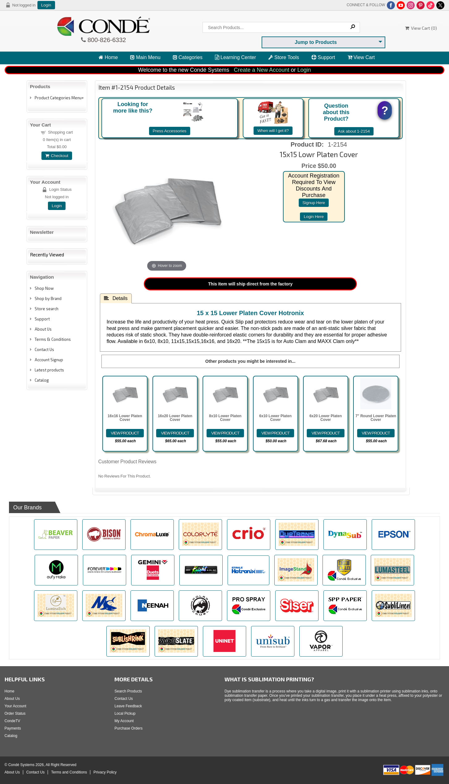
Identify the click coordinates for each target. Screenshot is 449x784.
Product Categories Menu (58, 97)
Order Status (15, 713)
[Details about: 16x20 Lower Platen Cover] (175, 433)
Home (108, 57)
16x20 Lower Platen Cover (175, 418)
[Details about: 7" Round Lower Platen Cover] (376, 433)
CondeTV (12, 721)
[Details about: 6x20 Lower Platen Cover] (325, 433)
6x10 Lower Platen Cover (275, 418)
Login (46, 5)
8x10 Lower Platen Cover (225, 418)
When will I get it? (273, 131)
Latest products (49, 369)
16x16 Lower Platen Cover (125, 418)
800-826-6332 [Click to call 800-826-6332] (106, 40)
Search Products (128, 691)
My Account (124, 721)
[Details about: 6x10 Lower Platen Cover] (275, 433)
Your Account (15, 706)
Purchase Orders (128, 728)
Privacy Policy (105, 772)
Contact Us (44, 349)
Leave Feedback (128, 706)
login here (314, 217)
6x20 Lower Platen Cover (326, 418)
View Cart (361, 57)
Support (323, 57)
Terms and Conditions (69, 772)
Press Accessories (169, 131)
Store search (46, 308)
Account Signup (49, 359)
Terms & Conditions (53, 339)
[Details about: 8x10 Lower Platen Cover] (225, 433)
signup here (313, 203)
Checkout (56, 156)
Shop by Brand (48, 298)
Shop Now (44, 288)
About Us (43, 329)
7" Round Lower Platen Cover (375, 418)
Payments (13, 728)
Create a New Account (261, 70)
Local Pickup (124, 713)
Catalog (42, 380)
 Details (116, 298)
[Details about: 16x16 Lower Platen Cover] (124, 433)
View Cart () (421, 28)
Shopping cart (60, 132)
